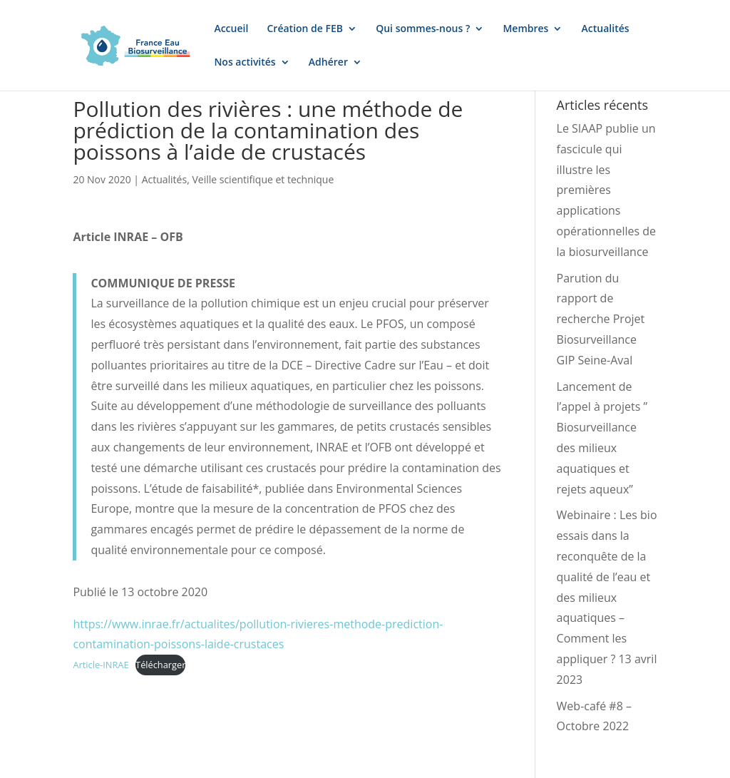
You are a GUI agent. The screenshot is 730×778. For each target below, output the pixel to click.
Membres (525, 29)
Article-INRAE (100, 664)
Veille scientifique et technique (263, 179)
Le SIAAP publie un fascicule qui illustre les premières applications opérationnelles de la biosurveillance (606, 190)
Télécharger (160, 664)
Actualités (605, 29)
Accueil (231, 29)
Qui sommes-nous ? (423, 29)
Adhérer (328, 62)
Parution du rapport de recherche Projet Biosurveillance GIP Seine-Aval (601, 319)
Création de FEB (305, 29)
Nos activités (244, 62)
